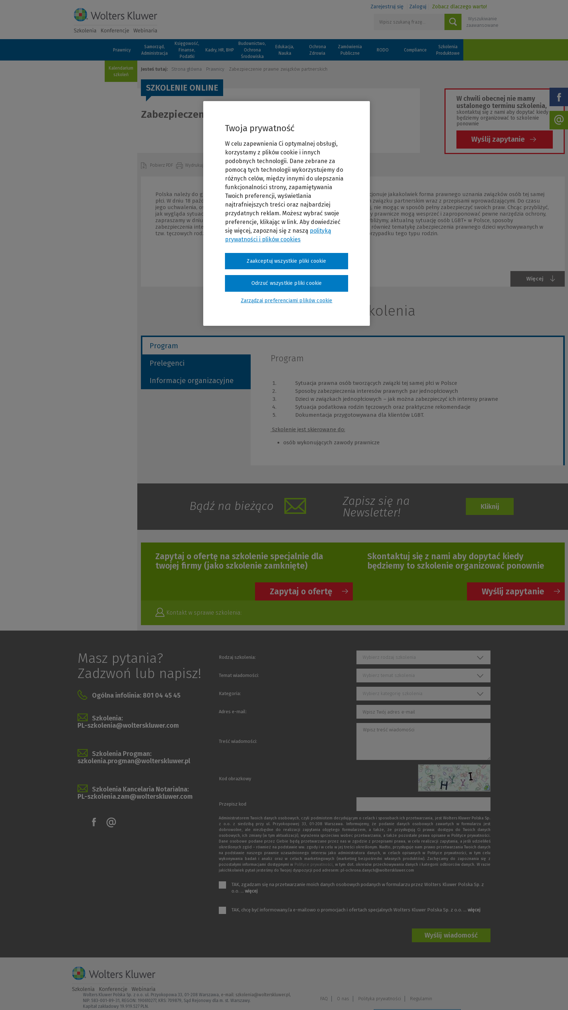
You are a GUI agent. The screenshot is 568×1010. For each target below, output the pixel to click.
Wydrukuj (194, 165)
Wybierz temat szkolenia (389, 675)
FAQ (384, 976)
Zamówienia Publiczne (350, 50)
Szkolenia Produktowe (448, 50)
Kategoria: (230, 693)
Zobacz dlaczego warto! (459, 7)
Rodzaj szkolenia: (237, 657)
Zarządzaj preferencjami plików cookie (417, 995)
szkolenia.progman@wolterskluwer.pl (134, 761)
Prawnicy (122, 50)
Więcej (534, 278)
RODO (383, 50)
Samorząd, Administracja (154, 50)
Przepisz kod (232, 804)
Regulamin (481, 976)
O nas (403, 976)
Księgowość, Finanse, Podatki (187, 50)
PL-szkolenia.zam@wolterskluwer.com (135, 797)
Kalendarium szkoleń (121, 71)
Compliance (415, 50)
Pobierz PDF (162, 165)
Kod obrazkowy (235, 778)
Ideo (491, 994)
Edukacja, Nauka (284, 50)
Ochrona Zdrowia (317, 50)
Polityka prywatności (439, 976)
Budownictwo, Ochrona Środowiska (252, 50)
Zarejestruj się (387, 7)
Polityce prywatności (314, 864)
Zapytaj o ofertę (301, 591)
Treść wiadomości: (238, 741)
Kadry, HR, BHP (219, 50)
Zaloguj (417, 7)
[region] (286, 213)
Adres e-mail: (233, 711)
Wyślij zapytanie (498, 139)
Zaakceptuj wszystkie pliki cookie (286, 261)
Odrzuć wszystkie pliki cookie (286, 283)
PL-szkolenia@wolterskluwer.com (128, 726)
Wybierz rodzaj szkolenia (389, 657)
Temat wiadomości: (239, 675)
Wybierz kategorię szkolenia (392, 693)
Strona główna (186, 69)
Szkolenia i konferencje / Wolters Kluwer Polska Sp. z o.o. (115, 21)
